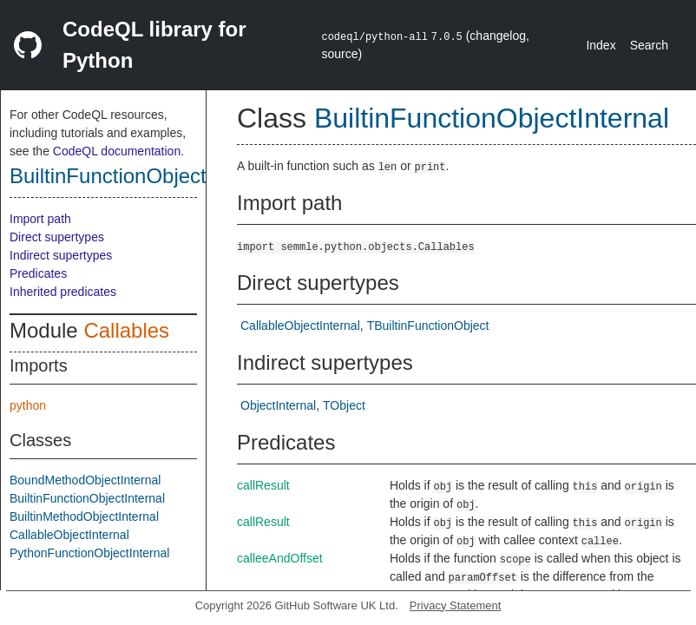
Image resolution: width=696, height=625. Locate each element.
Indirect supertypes (61, 255)
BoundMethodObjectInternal (85, 480)
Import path (40, 219)
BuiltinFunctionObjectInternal (143, 176)
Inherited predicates (63, 292)
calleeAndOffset (280, 558)
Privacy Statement (456, 605)
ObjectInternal (278, 405)
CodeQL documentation (117, 151)
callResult (263, 485)
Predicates (38, 273)
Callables (126, 330)
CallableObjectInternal (69, 535)
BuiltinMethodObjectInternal (84, 516)
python (28, 405)
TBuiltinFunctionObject (428, 325)
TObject (344, 405)
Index (600, 45)
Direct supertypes (57, 237)
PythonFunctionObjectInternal (89, 553)
